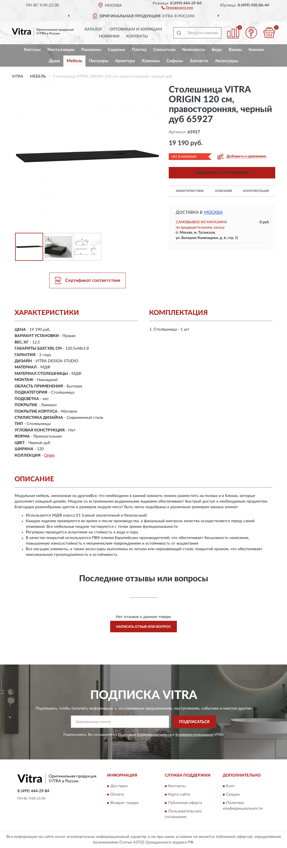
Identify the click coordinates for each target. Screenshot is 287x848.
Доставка (119, 786)
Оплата (117, 795)
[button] (177, 7)
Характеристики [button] (189, 190)
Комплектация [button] (256, 190)
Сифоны (174, 61)
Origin (49, 455)
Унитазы (32, 50)
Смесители (164, 50)
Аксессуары (226, 61)
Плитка (139, 50)
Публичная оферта (185, 803)
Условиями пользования (194, 734)
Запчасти (199, 61)
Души (54, 61)
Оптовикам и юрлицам (135, 29)
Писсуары (98, 61)
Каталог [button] (94, 29)
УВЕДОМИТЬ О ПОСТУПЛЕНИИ (222, 173)
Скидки (233, 795)
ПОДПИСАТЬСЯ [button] (194, 722)
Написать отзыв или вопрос (143, 626)
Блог (230, 786)
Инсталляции (61, 50)
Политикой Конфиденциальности (145, 734)
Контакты (137, 36)
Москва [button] (213, 212)
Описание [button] (223, 190)
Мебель (74, 61)
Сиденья (116, 50)
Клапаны (151, 61)
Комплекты (193, 50)
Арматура (125, 61)
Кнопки (256, 50)
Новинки (109, 36)
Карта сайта (179, 795)
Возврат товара (124, 803)
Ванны (235, 50)
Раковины (91, 50)
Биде (217, 50)
